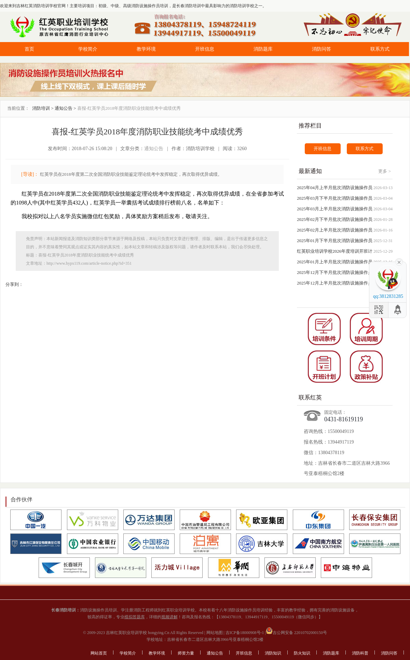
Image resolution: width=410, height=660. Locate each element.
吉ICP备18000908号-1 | (245, 632)
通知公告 (63, 108)
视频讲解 (169, 617)
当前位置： (18, 108)
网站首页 (99, 653)
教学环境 (146, 49)
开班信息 (204, 49)
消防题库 (263, 49)
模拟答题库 (134, 617)
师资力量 (186, 653)
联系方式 (380, 49)
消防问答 (321, 49)
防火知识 (302, 653)
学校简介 (87, 49)
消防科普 (360, 653)
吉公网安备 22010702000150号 (296, 632)
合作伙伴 (21, 499)
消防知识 (273, 653)
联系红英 (310, 397)
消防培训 (41, 108)
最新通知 (310, 171)
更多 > (384, 171)
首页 (29, 49)
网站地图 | (214, 632)
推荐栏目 (310, 125)
